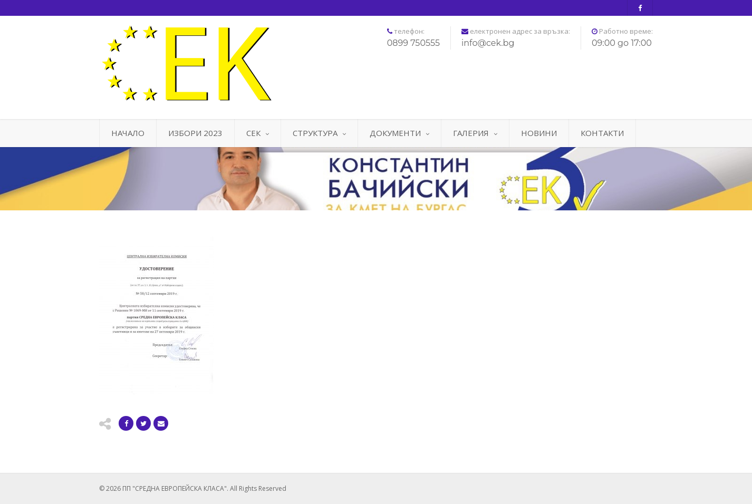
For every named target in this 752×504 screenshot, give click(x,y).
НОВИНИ (539, 133)
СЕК (257, 133)
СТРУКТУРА (319, 133)
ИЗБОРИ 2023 (195, 133)
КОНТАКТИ (602, 133)
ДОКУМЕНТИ (399, 133)
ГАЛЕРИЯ (475, 133)
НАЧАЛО (127, 133)
